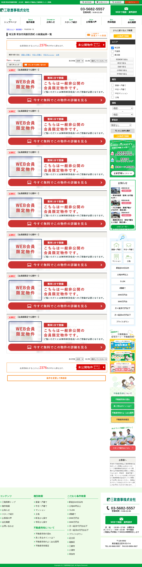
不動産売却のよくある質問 (122, 413)
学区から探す (41, 522)
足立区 (72, 538)
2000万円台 (122, 295)
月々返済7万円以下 (122, 308)
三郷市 (72, 546)
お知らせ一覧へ (122, 227)
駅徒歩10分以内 (122, 268)
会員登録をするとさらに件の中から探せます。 (63, 45)
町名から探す (41, 518)
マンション (40, 510)
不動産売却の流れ (122, 399)
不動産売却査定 (122, 420)
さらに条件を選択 (122, 131)
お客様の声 (7, 518)
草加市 (72, 554)
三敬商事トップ (9, 502)
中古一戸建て (37, 55)
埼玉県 (115, 48)
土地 (57, 55)
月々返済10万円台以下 (79, 530)
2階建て (122, 288)
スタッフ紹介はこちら (121, 448)
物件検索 (6, 506)
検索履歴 (116, 2)
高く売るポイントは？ (123, 406)
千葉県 (115, 51)
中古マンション (48, 55)
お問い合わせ (8, 526)
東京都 (115, 55)
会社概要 (6, 522)
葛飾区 (72, 542)
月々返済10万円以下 (122, 315)
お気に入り (102, 2)
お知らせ (6, 510)
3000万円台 (122, 301)
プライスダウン (122, 322)
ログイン (132, 2)
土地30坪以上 (122, 275)
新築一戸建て (26, 55)
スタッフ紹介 (8, 514)
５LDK (122, 281)
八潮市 (72, 550)
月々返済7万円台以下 (78, 526)
